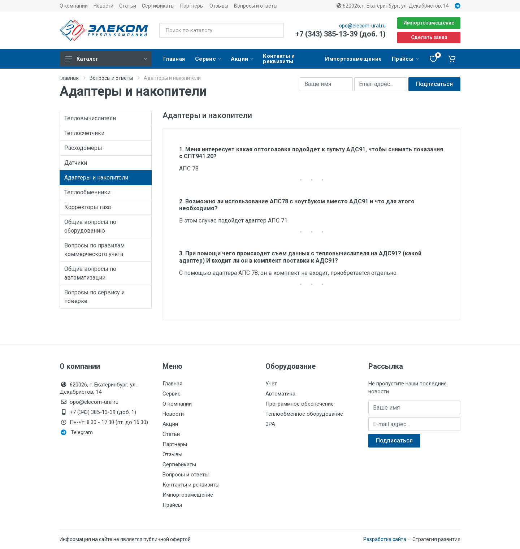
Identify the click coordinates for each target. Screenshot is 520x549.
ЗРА (270, 424)
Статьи (127, 5)
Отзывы (218, 5)
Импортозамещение (428, 23)
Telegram (77, 432)
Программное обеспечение (299, 404)
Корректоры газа (87, 207)
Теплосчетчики (84, 133)
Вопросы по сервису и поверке (94, 296)
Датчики (75, 162)
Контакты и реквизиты (191, 484)
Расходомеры (83, 147)
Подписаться (434, 84)
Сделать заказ (429, 37)
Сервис (171, 393)
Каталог (106, 59)
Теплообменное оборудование (304, 414)
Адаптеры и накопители (96, 177)
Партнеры (192, 5)
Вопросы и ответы (255, 5)
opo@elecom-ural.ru (362, 26)
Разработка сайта (384, 539)
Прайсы (172, 505)
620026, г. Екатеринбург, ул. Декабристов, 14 (393, 5)
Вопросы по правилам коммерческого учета (94, 250)
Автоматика (280, 393)
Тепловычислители (90, 118)
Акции (170, 424)
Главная (69, 78)
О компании (74, 5)
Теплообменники (87, 192)
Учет (271, 383)
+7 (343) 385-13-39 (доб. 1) (340, 34)
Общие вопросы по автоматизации (90, 273)
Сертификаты (158, 5)
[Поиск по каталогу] (221, 30)
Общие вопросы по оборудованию (90, 226)
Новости (103, 5)
